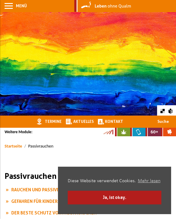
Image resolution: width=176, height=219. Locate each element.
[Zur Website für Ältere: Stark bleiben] (153, 132)
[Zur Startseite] (102, 6)
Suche (163, 121)
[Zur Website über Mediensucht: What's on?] (137, 132)
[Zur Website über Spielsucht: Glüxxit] (168, 132)
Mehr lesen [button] (149, 181)
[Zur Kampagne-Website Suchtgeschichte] (108, 132)
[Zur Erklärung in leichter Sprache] (170, 110)
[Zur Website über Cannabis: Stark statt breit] (122, 132)
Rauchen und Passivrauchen (44, 189)
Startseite (13, 146)
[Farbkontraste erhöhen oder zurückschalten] (162, 110)
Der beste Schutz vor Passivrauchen (54, 212)
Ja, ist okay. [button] (114, 197)
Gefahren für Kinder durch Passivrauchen (60, 201)
